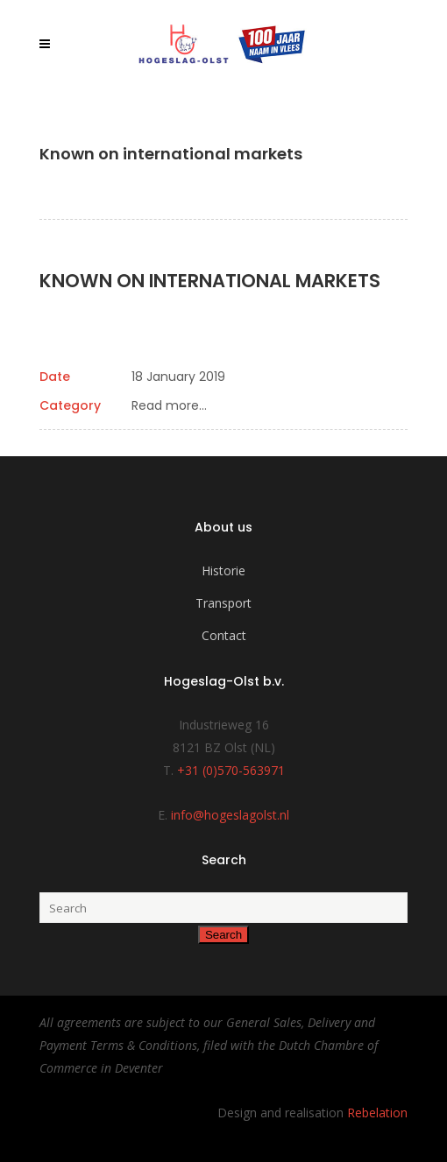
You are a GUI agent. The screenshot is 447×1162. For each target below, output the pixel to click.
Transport (223, 603)
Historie (223, 570)
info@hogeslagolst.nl (230, 814)
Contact (224, 635)
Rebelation (377, 1112)
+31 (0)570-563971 (231, 770)
